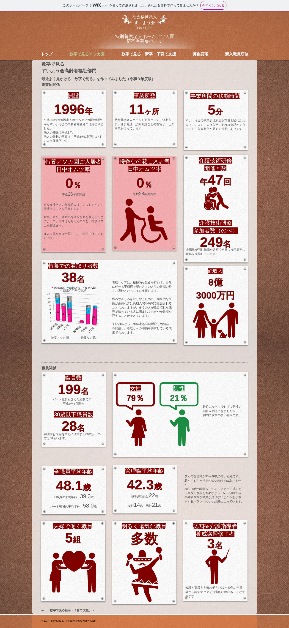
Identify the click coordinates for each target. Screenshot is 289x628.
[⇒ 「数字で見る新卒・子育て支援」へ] (68, 610)
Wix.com (91, 621)
